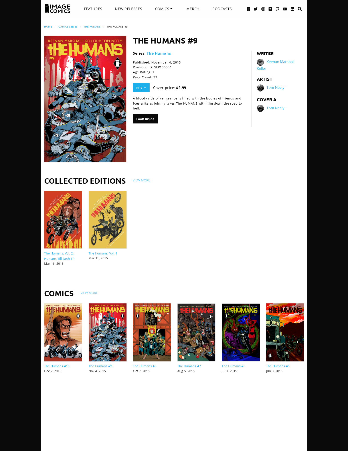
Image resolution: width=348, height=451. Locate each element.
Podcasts (222, 8)
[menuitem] (93, 8)
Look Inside (145, 119)
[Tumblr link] (270, 9)
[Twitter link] (256, 9)
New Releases (128, 8)
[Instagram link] (263, 9)
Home (48, 26)
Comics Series (67, 26)
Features (93, 8)
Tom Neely (275, 87)
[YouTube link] (285, 9)
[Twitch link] (277, 9)
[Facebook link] (248, 9)
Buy (141, 88)
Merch (193, 8)
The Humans (92, 26)
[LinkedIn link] (292, 9)
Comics (162, 8)
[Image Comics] (57, 8)
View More (141, 180)
